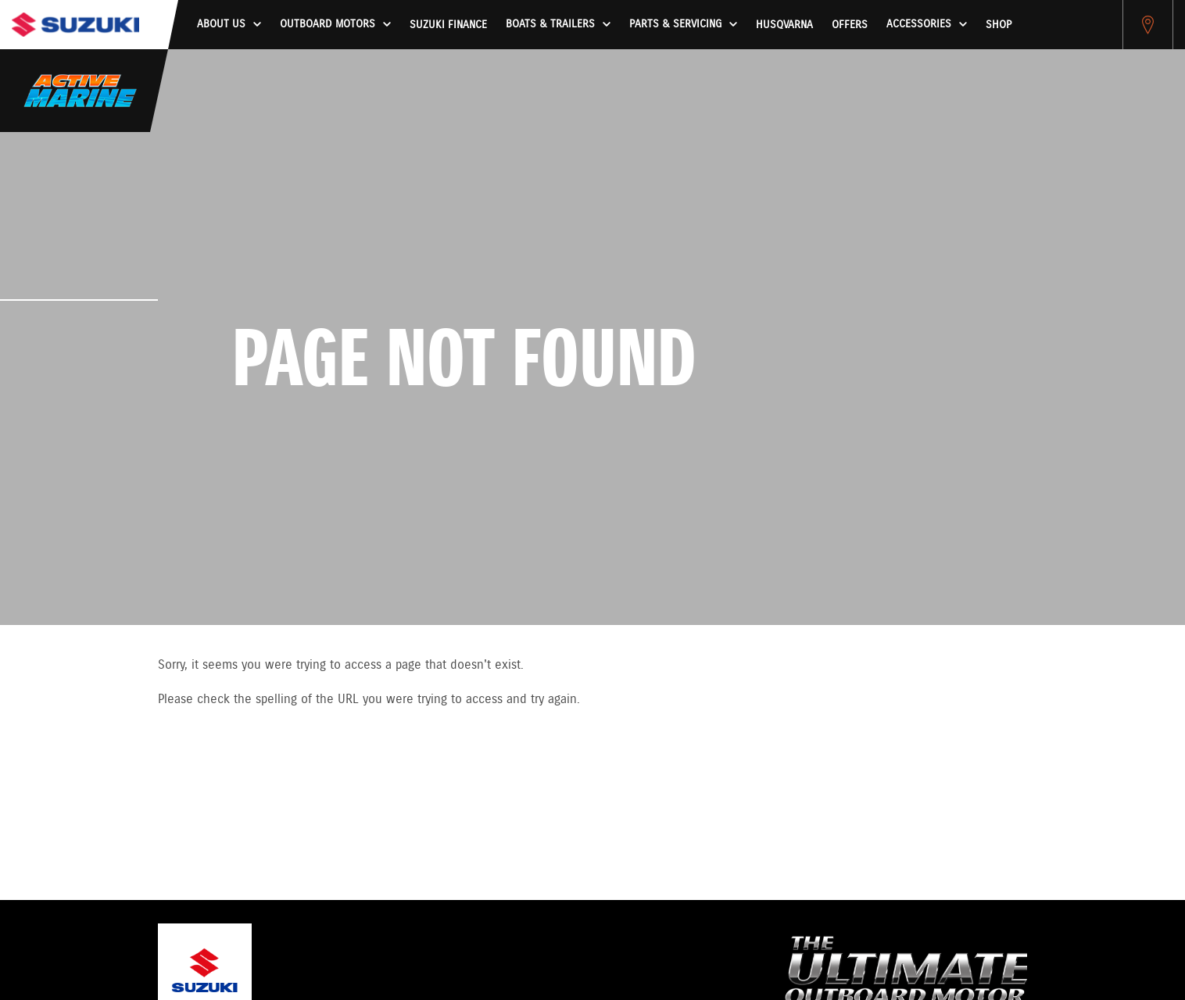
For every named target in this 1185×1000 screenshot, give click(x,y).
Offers (850, 25)
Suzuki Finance (448, 25)
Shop (998, 25)
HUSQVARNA (784, 25)
